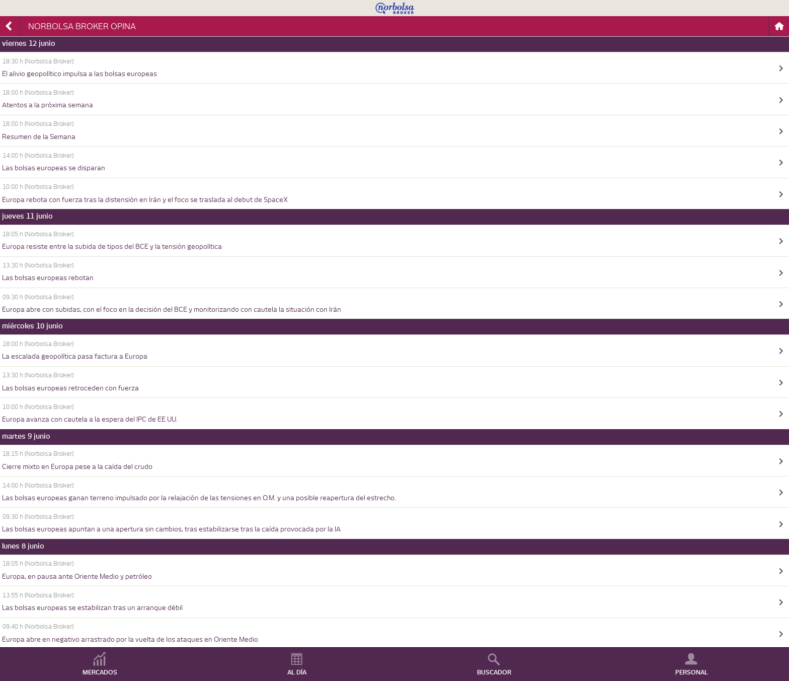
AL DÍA (296, 672)
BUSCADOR (494, 672)
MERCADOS (100, 672)
